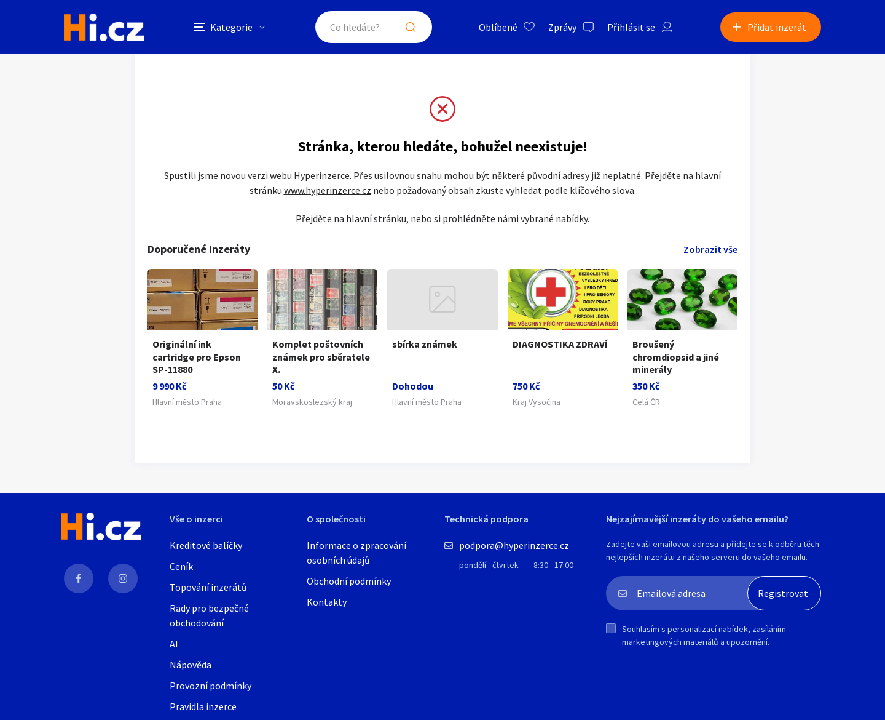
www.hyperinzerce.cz (327, 190)
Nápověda (190, 664)
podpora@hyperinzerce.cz (514, 545)
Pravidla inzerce (203, 706)
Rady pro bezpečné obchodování (209, 615)
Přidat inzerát (776, 27)
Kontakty (327, 602)
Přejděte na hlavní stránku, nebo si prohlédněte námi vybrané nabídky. (442, 218)
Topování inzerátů (208, 587)
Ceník (181, 566)
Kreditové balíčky (206, 545)
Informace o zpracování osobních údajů (356, 552)
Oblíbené (498, 27)
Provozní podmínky (210, 685)
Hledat (410, 27)
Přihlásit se (631, 27)
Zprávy (562, 27)
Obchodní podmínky (349, 581)
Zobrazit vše (710, 249)
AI (174, 644)
